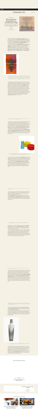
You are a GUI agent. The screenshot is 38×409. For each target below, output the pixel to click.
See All (28, 380)
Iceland (17, 49)
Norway (11, 49)
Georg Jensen (18, 126)
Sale (25, 9)
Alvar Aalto (23, 130)
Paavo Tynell (25, 118)
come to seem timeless (17, 341)
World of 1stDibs (22, 9)
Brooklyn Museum (20, 226)
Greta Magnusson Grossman (22, 42)
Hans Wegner (11, 298)
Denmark (27, 48)
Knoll (12, 153)
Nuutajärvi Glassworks (10, 188)
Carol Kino (11, 28)
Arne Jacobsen (16, 130)
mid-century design (26, 129)
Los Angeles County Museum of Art (21, 39)
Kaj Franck (23, 188)
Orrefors (23, 126)
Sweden (9, 49)
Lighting (8, 9)
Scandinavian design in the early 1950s (22, 161)
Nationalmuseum (18, 50)
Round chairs (15, 298)
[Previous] (8, 364)
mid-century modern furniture (26, 222)
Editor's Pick (11, 17)
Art (12, 9)
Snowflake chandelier (17, 118)
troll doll (14, 302)
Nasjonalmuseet (26, 50)
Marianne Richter (18, 196)
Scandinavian (16, 41)
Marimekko (24, 84)
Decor (10, 9)
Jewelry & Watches (15, 9)
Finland (14, 49)
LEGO (28, 86)
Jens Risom (23, 153)
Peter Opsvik (19, 77)
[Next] (30, 364)
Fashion (19, 9)
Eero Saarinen (23, 41)
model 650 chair (14, 153)
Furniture (6, 9)
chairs (22, 127)
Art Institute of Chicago (20, 265)
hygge (21, 91)
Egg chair (19, 130)
